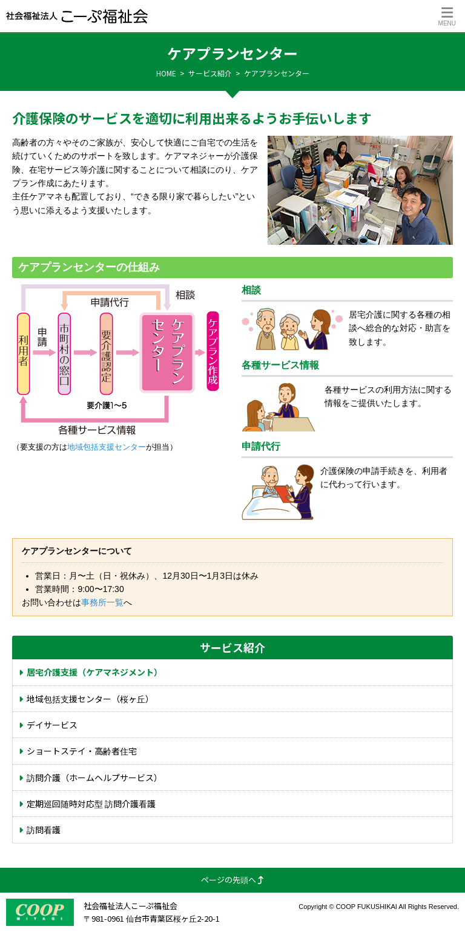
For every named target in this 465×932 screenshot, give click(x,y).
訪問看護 (44, 830)
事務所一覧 (102, 602)
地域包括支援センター (106, 446)
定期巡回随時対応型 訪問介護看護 (91, 803)
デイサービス (52, 725)
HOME (166, 73)
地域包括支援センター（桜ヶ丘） (90, 699)
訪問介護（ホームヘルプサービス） (94, 777)
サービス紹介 (210, 73)
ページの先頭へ (232, 879)
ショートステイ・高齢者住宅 (82, 751)
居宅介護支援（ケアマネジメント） (94, 672)
